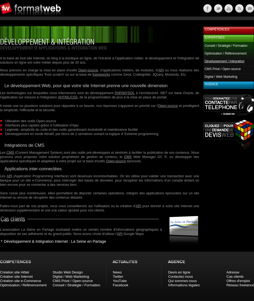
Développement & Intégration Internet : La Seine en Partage (55, 241)
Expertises (215, 37)
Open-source (88, 70)
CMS (10, 152)
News (117, 272)
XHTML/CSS (68, 97)
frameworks (101, 74)
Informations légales (184, 285)
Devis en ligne (179, 272)
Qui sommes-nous (182, 281)
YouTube (120, 281)
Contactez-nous (180, 277)
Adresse (232, 272)
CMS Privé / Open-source (223, 69)
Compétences (217, 29)
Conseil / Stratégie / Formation (226, 46)
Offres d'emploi (238, 281)
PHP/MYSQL (125, 93)
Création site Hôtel (14, 272)
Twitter (118, 277)
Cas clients (235, 277)
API (161, 70)
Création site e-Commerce (20, 281)
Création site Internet (16, 277)
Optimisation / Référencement (226, 53)
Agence (211, 84)
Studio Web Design (68, 272)
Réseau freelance (240, 285)
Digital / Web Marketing (221, 77)
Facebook (120, 285)
